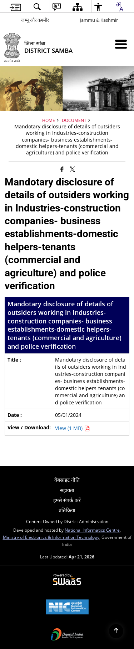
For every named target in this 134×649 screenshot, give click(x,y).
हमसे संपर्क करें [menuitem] (67, 500)
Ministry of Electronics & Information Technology (51, 537)
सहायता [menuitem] (67, 490)
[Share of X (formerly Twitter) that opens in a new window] (72, 169)
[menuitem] (15, 6)
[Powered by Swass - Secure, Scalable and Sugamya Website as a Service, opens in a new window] (67, 580)
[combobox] (119, 7)
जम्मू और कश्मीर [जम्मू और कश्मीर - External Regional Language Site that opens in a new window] (35, 20)
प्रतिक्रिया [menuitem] (67, 510)
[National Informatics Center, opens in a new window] (67, 607)
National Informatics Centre (92, 530)
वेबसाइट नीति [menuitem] (67, 479)
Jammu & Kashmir (99, 20)
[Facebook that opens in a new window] (62, 169)
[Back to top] (116, 631)
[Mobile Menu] (121, 44)
